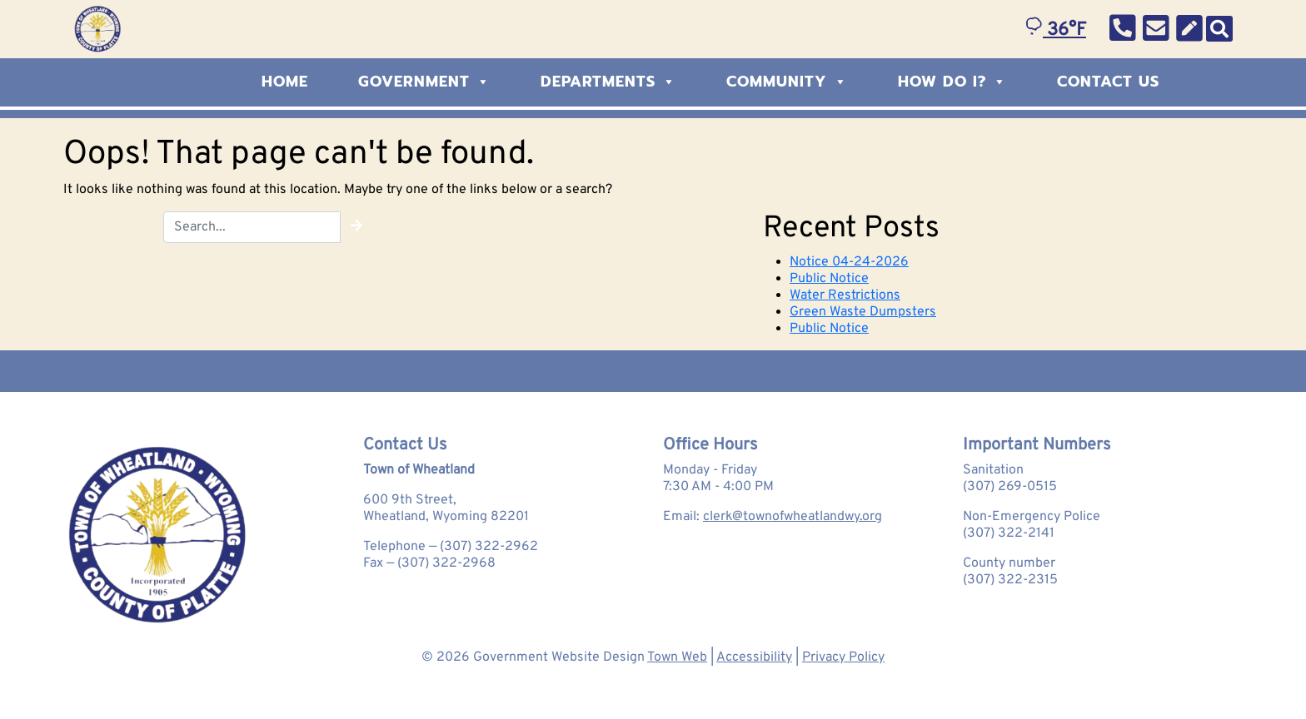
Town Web (677, 657)
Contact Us (1108, 81)
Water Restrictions (845, 295)
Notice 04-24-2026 (849, 262)
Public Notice (829, 278)
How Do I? (952, 81)
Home (285, 81)
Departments (608, 81)
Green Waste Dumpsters (863, 312)
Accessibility (754, 657)
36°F (1055, 30)
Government (424, 81)
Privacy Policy (843, 657)
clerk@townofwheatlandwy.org (792, 516)
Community (787, 81)
